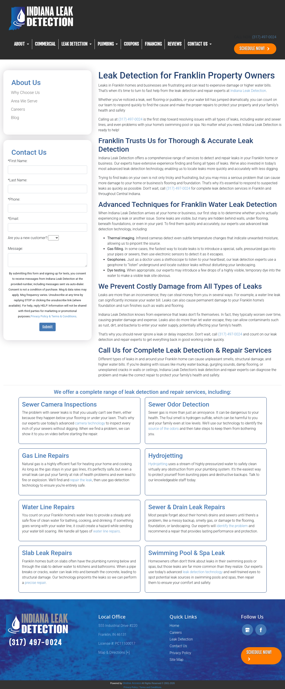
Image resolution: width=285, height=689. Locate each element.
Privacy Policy (180, 653)
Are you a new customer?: (28, 238)
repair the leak (81, 480)
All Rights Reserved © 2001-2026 (158, 683)
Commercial (45, 44)
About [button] (20, 44)
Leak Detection (181, 639)
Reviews (175, 44)
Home (174, 625)
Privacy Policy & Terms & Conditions (53, 316)
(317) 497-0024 (264, 37)
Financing (153, 44)
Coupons (131, 44)
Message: (15, 248)
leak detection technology (203, 572)
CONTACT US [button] (198, 44)
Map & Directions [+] (114, 652)
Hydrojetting (157, 464)
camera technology (90, 423)
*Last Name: (17, 180)
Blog (15, 117)
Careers (18, 109)
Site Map (177, 659)
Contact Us (178, 646)
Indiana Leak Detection (248, 91)
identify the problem (232, 526)
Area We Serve (24, 101)
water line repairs (106, 531)
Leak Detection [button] (74, 44)
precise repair (35, 583)
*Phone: (14, 199)
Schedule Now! (255, 48)
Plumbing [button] (106, 44)
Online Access (132, 683)
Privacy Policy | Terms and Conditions (142, 687)
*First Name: (17, 161)
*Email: (13, 218)
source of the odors (163, 428)
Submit (47, 327)
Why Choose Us (25, 92)
